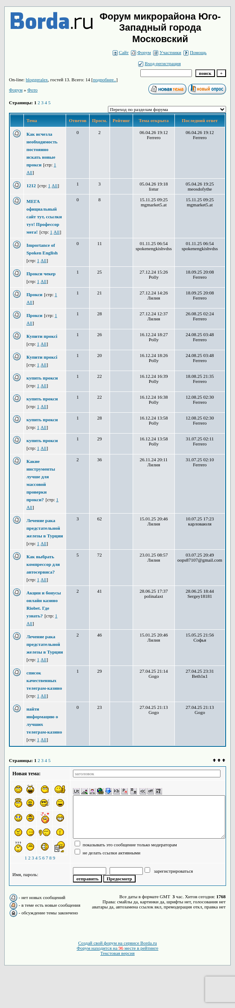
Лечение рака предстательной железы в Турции (44, 528)
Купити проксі (41, 336)
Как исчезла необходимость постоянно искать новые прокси (42, 149)
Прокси (34, 294)
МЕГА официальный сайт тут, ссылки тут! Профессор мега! (44, 216)
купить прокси (42, 377)
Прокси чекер (40, 273)
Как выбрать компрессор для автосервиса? (43, 564)
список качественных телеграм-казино (44, 680)
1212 (31, 185)
